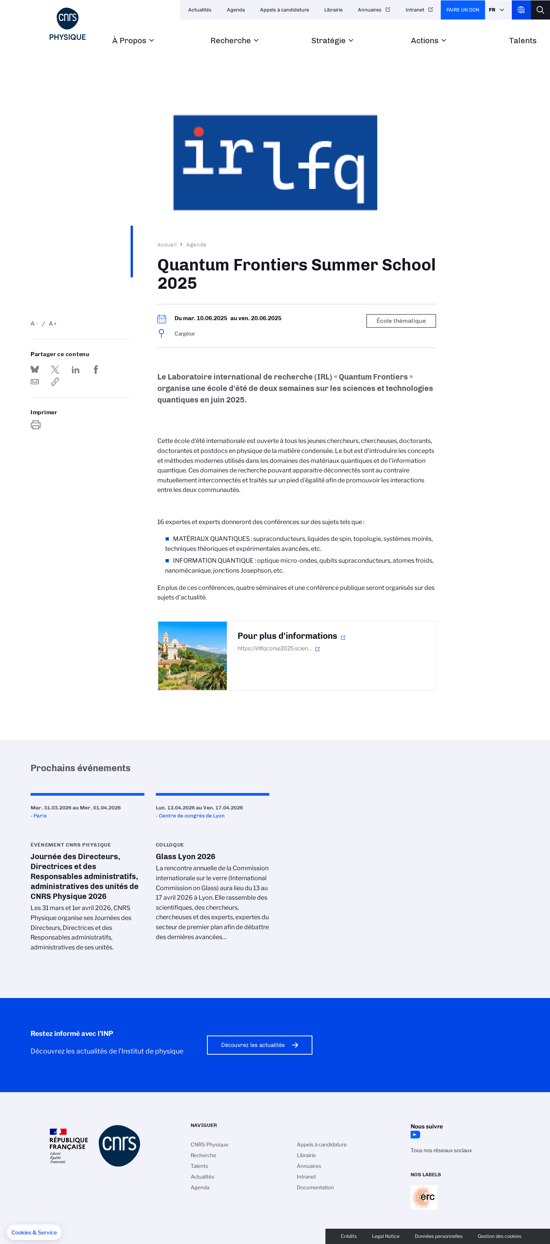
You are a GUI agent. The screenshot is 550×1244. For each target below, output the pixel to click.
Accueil (167, 244)
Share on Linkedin (75, 369)
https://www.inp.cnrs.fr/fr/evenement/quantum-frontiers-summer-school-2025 (55, 382)
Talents (523, 41)
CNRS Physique (209, 1144)
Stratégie (328, 41)
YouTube (414, 1134)
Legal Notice (386, 1236)
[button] (34, 1232)
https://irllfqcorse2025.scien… (275, 648)
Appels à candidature (284, 10)
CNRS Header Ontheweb (521, 10)
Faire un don (462, 10)
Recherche (230, 41)
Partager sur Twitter (55, 369)
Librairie (333, 10)
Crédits (349, 1236)
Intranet (415, 10)
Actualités (200, 10)
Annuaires (370, 10)
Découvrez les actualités (253, 1045)
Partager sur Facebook (96, 369)
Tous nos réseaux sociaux (441, 1150)
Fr (492, 10)
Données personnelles (439, 1236)
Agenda (236, 10)
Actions (424, 41)
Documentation (315, 1187)
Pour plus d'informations (287, 636)
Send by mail (35, 382)
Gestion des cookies (499, 1236)
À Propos (129, 41)
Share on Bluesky (35, 369)
